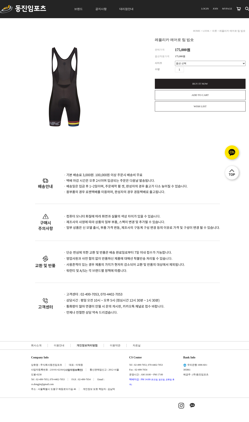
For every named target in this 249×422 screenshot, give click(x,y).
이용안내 (59, 345)
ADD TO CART (200, 95)
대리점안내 (126, 8)
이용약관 (115, 345)
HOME (196, 30)
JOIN (215, 8)
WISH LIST (200, 106)
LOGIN (205, 8)
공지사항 (101, 8)
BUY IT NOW (200, 83)
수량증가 (187, 69)
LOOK (206, 30)
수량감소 (193, 69)
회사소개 (36, 345)
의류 (214, 30)
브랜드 (78, 8)
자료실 (137, 345)
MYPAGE (227, 8)
